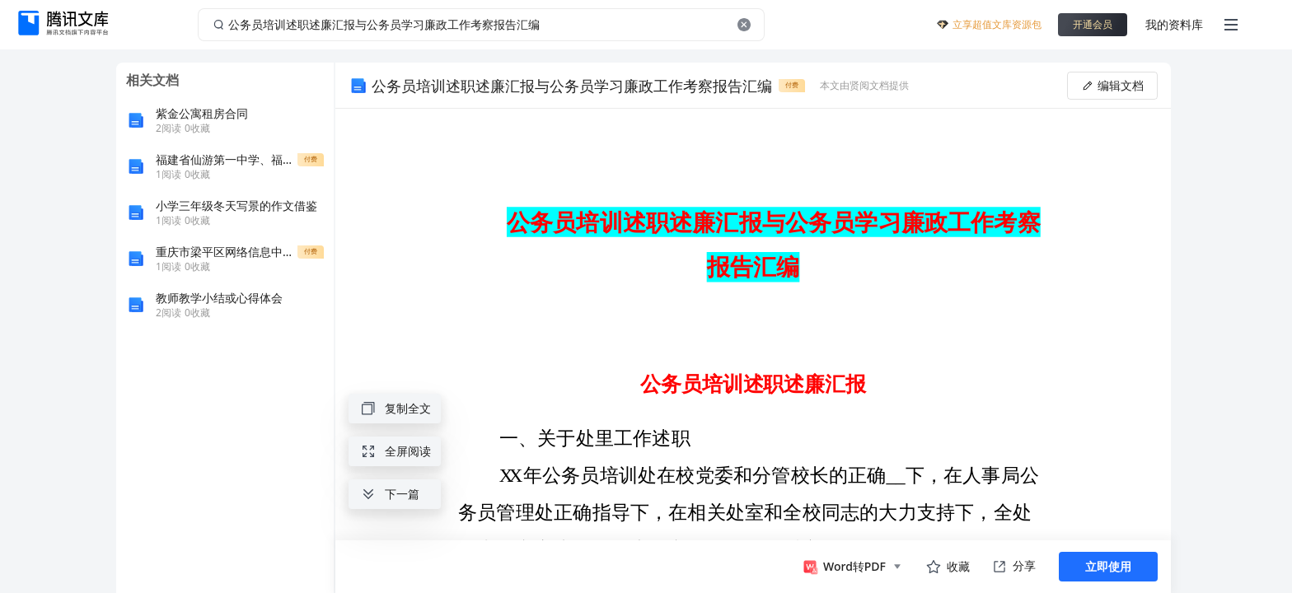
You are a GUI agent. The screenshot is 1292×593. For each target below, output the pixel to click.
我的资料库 (1174, 24)
